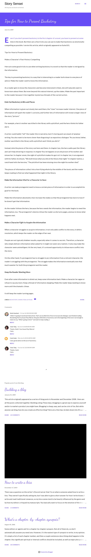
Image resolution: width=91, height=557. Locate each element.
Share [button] (82, 299)
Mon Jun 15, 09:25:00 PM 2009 (26, 338)
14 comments (15, 415)
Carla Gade (13, 338)
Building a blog (15, 389)
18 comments (15, 544)
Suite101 (29, 299)
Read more (82, 415)
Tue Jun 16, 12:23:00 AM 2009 (26, 347)
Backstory (13, 299)
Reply (12, 322)
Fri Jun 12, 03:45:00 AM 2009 (28, 313)
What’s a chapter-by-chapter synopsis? (32, 519)
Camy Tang (13, 326)
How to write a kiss (18, 482)
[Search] (77, 3)
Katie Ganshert (14, 313)
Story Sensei (14, 3)
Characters (22, 299)
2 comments (14, 508)
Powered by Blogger (45, 552)
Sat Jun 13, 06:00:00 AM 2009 (26, 326)
